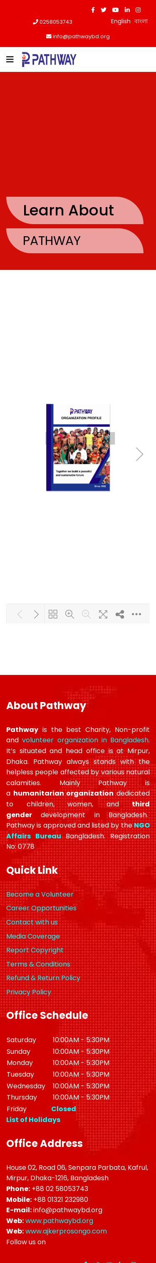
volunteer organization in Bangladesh (85, 740)
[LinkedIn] (127, 10)
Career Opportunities (41, 908)
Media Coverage (33, 936)
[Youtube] (115, 10)
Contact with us (32, 922)
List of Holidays (33, 1120)
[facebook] (93, 10)
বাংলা (141, 21)
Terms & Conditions (38, 964)
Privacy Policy (28, 992)
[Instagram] (138, 10)
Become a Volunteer (40, 894)
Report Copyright (35, 950)
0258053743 (56, 21)
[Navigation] (10, 59)
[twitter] (103, 10)
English (121, 21)
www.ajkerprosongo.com (66, 1231)
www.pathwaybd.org (59, 1221)
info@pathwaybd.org (81, 36)
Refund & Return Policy (43, 978)
